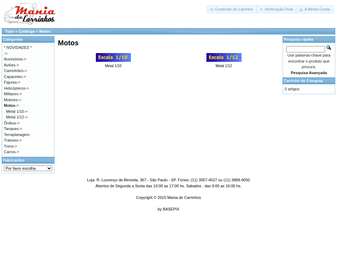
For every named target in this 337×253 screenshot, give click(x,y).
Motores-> (12, 100)
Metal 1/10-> (16, 111)
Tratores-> (13, 140)
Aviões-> (11, 65)
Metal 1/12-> (16, 117)
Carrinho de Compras (303, 81)
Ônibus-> (12, 123)
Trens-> (10, 146)
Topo (9, 31)
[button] (231, 9)
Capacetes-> (15, 76)
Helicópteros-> (16, 88)
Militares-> (13, 94)
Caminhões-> (15, 71)
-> (11, 105)
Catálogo (26, 31)
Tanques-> (13, 128)
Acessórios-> (15, 59)
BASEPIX (171, 209)
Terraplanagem (16, 134)
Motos (45, 31)
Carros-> (11, 152)
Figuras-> (12, 82)
